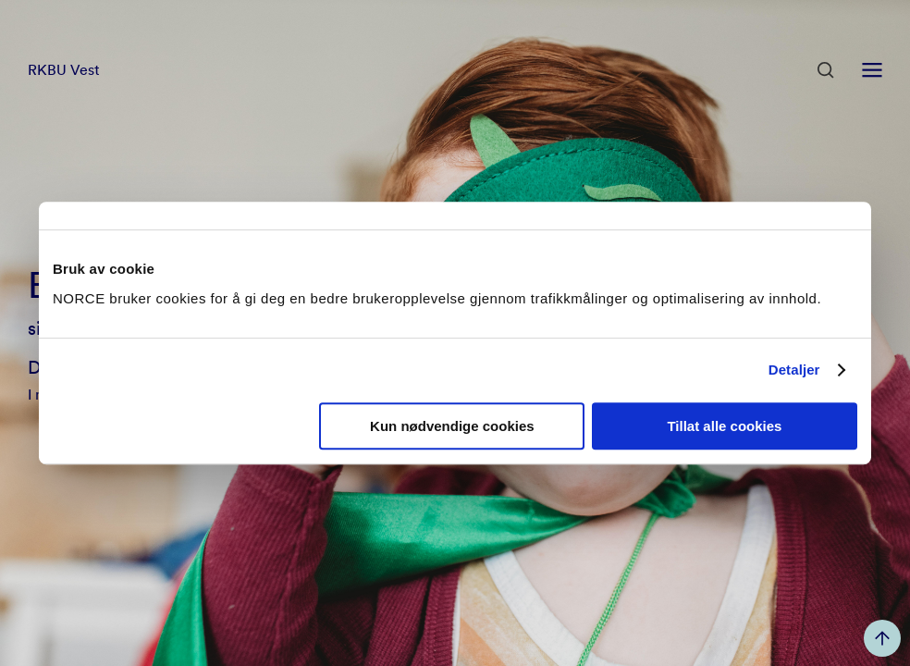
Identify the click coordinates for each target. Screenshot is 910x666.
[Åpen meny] (872, 70)
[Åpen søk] (826, 70)
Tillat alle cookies (724, 426)
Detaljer (794, 369)
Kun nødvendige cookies (452, 426)
